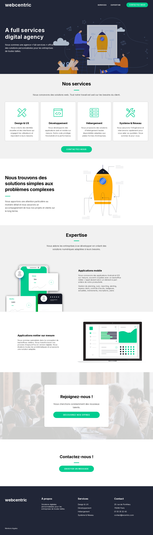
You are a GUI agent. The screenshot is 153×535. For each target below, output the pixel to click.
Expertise (116, 5)
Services (102, 5)
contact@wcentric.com (124, 515)
